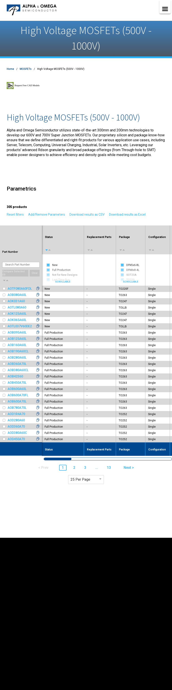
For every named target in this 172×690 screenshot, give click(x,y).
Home (10, 69)
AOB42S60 (15, 376)
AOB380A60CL (18, 370)
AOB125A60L (17, 338)
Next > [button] (129, 467)
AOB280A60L (17, 357)
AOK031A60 (16, 301)
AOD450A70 (16, 439)
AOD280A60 (16, 420)
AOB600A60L (17, 388)
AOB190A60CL (18, 351)
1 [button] (63, 467)
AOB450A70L (17, 382)
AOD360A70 (16, 426)
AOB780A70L (17, 407)
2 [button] (74, 467)
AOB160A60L (17, 345)
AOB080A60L (17, 294)
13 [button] (109, 467)
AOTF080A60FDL (20, 288)
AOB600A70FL (18, 395)
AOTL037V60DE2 (20, 326)
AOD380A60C (17, 432)
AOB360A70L (17, 363)
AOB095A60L (17, 332)
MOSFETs (26, 69)
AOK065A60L (17, 319)
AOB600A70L (17, 401)
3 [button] (85, 467)
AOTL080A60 (17, 307)
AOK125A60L (17, 313)
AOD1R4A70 (16, 414)
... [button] (96, 467)
